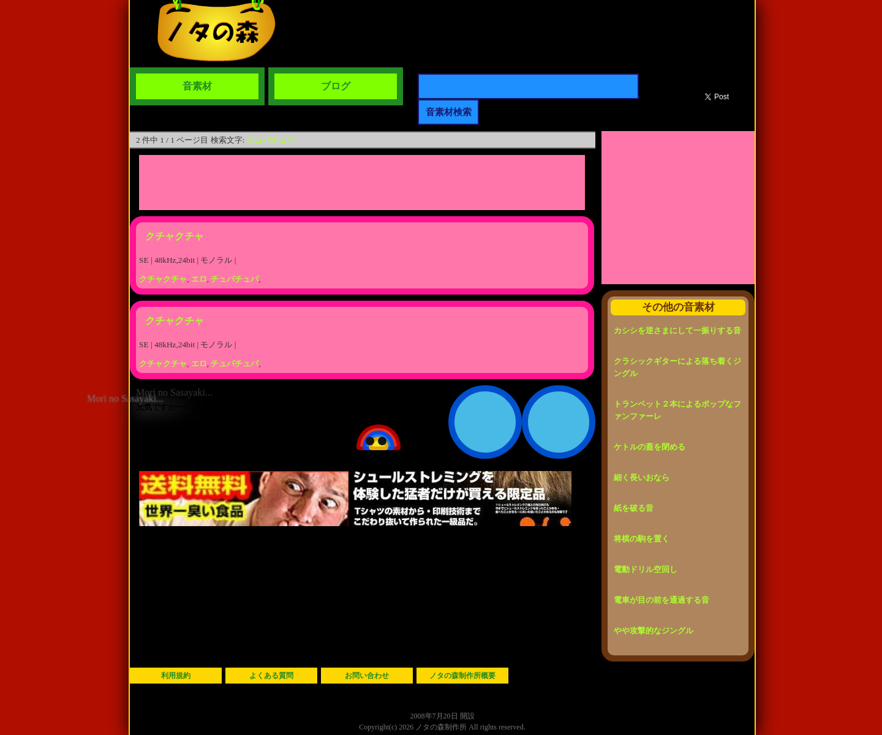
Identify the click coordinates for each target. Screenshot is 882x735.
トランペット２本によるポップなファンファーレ (677, 410)
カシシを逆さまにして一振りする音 (677, 330)
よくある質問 (271, 675)
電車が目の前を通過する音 (661, 600)
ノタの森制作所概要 (462, 675)
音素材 (197, 86)
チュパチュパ (271, 140)
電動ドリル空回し (645, 569)
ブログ (335, 86)
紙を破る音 (634, 508)
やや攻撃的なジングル (653, 630)
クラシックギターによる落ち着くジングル (677, 367)
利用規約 (175, 675)
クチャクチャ (174, 236)
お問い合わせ (367, 675)
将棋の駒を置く (641, 538)
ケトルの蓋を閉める (649, 446)
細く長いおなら (641, 477)
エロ (199, 279)
